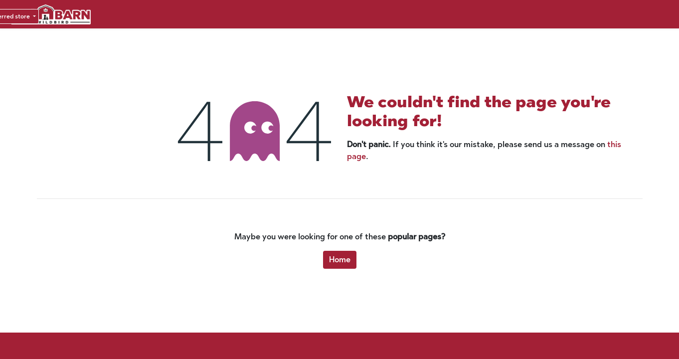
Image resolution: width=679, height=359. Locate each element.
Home (339, 259)
